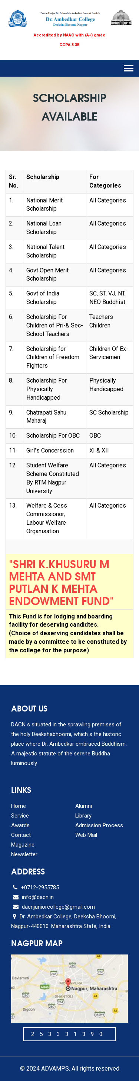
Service (20, 815)
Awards (20, 825)
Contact (21, 835)
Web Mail (86, 835)
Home (18, 806)
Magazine (22, 844)
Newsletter (24, 854)
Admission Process (99, 825)
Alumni (83, 806)
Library (83, 815)
